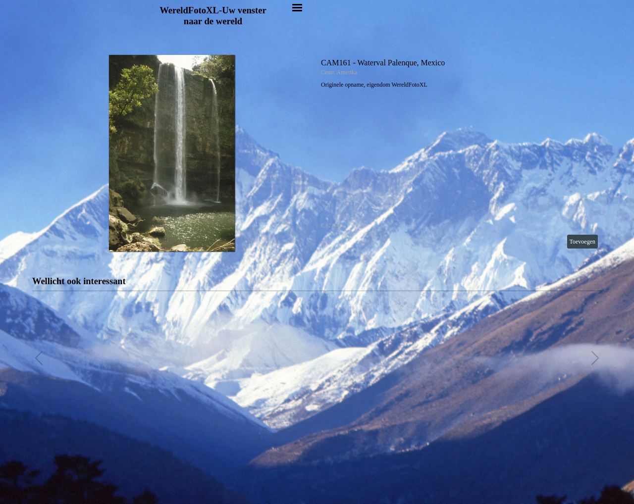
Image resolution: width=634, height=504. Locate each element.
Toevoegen (582, 241)
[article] (317, 153)
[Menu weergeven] (297, 7)
